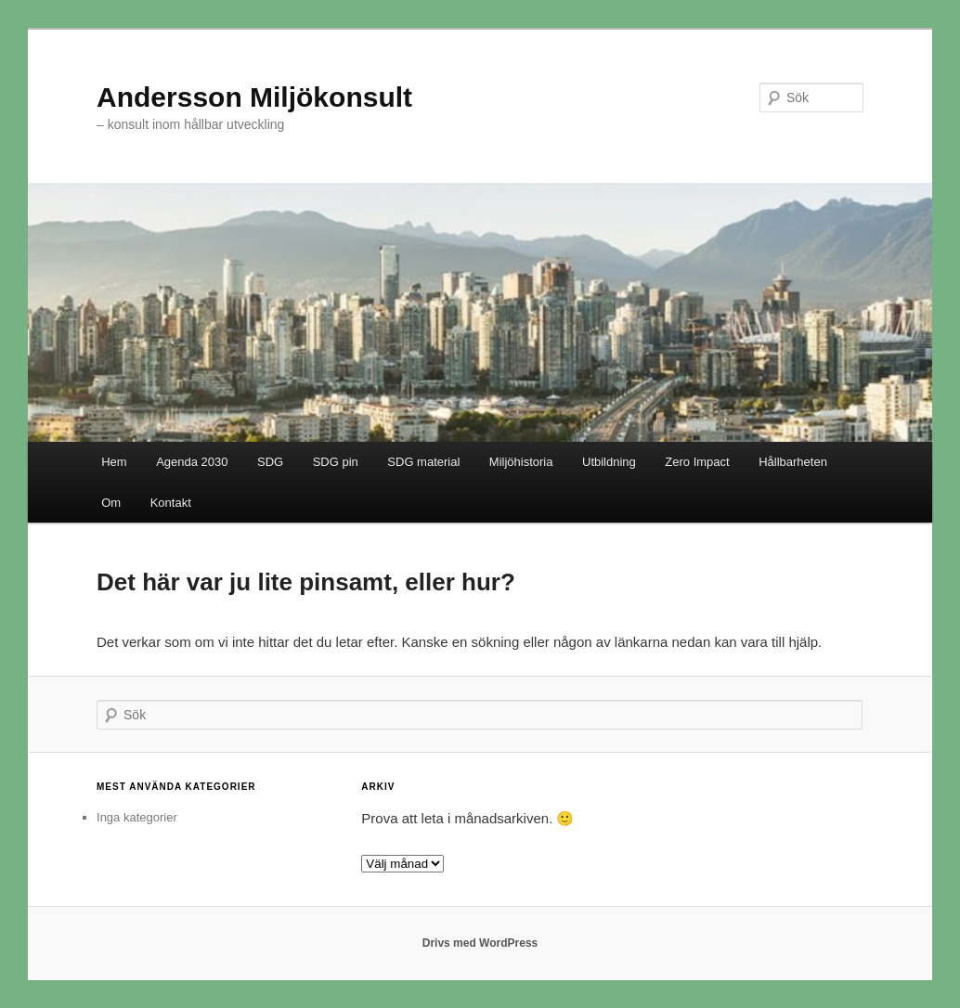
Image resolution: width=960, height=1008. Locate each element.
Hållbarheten (793, 462)
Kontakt (170, 503)
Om (111, 503)
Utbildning (609, 462)
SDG (270, 462)
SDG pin (335, 462)
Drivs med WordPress (480, 943)
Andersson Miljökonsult (254, 97)
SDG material (423, 462)
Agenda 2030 (191, 462)
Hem (113, 462)
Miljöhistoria (521, 462)
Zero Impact (697, 462)
